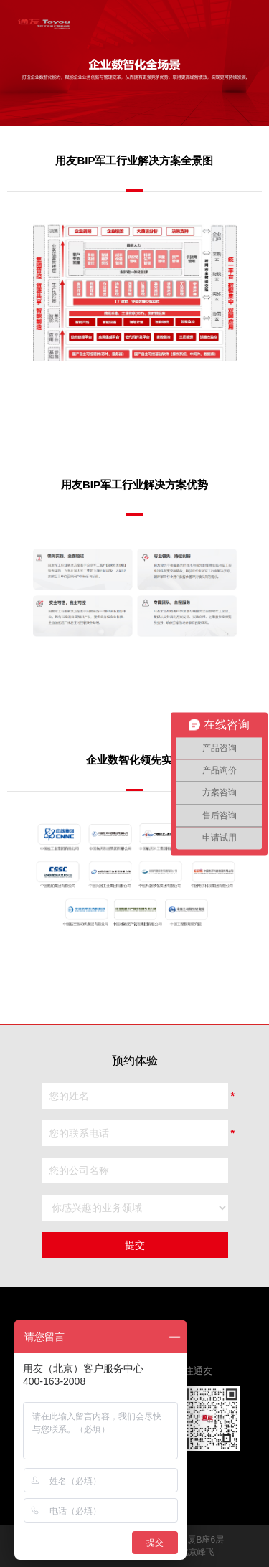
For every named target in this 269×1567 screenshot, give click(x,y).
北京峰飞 (197, 1552)
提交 (135, 1245)
